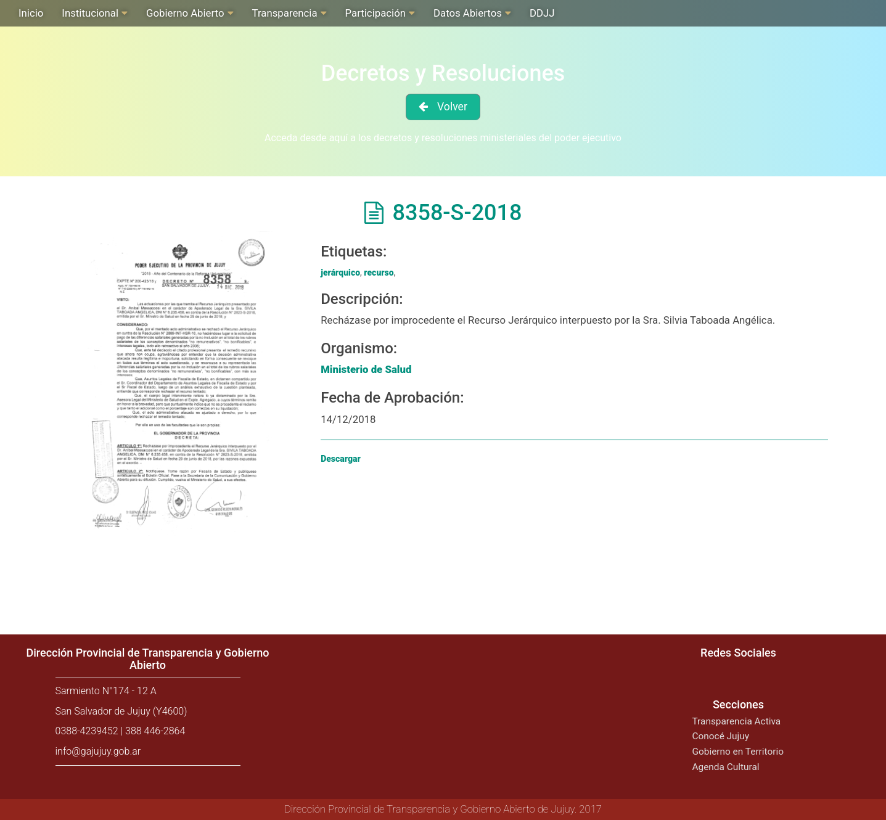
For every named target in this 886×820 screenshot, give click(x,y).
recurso (378, 272)
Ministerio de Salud (366, 369)
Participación (375, 13)
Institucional (90, 13)
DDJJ (542, 13)
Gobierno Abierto (185, 13)
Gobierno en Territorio (738, 751)
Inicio (30, 13)
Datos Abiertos (467, 13)
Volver (452, 106)
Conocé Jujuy (721, 736)
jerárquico (340, 272)
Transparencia (285, 13)
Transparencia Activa (736, 721)
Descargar (341, 459)
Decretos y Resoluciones (443, 73)
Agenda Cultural (726, 767)
